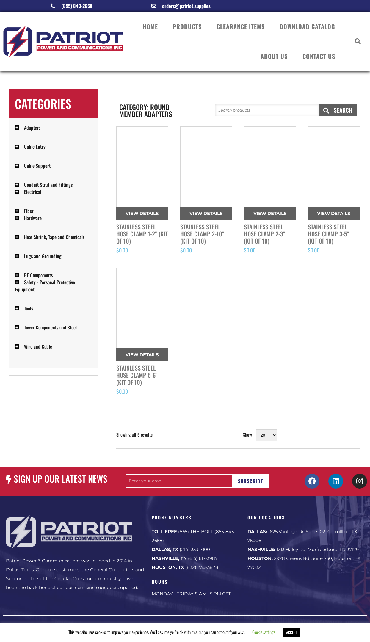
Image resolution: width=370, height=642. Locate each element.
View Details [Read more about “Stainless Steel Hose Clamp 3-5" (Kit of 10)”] (333, 213)
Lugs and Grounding (43, 256)
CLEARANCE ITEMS (241, 26)
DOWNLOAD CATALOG (307, 26)
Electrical (32, 191)
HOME (150, 26)
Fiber (29, 210)
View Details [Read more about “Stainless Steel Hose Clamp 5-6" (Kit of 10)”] (142, 354)
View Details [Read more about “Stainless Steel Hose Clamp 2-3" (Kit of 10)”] (270, 213)
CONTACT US (318, 56)
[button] (358, 41)
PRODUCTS (187, 26)
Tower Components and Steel (50, 327)
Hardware (33, 218)
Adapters (32, 127)
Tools (28, 308)
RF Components (38, 275)
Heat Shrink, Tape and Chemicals (54, 237)
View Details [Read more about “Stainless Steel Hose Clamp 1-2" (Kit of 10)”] (142, 213)
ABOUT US (274, 56)
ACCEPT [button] (291, 632)
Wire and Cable (38, 346)
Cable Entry (35, 146)
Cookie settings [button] (263, 632)
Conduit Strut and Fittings (48, 184)
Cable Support (37, 165)
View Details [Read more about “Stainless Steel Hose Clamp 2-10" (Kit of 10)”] (206, 213)
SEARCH (337, 110)
